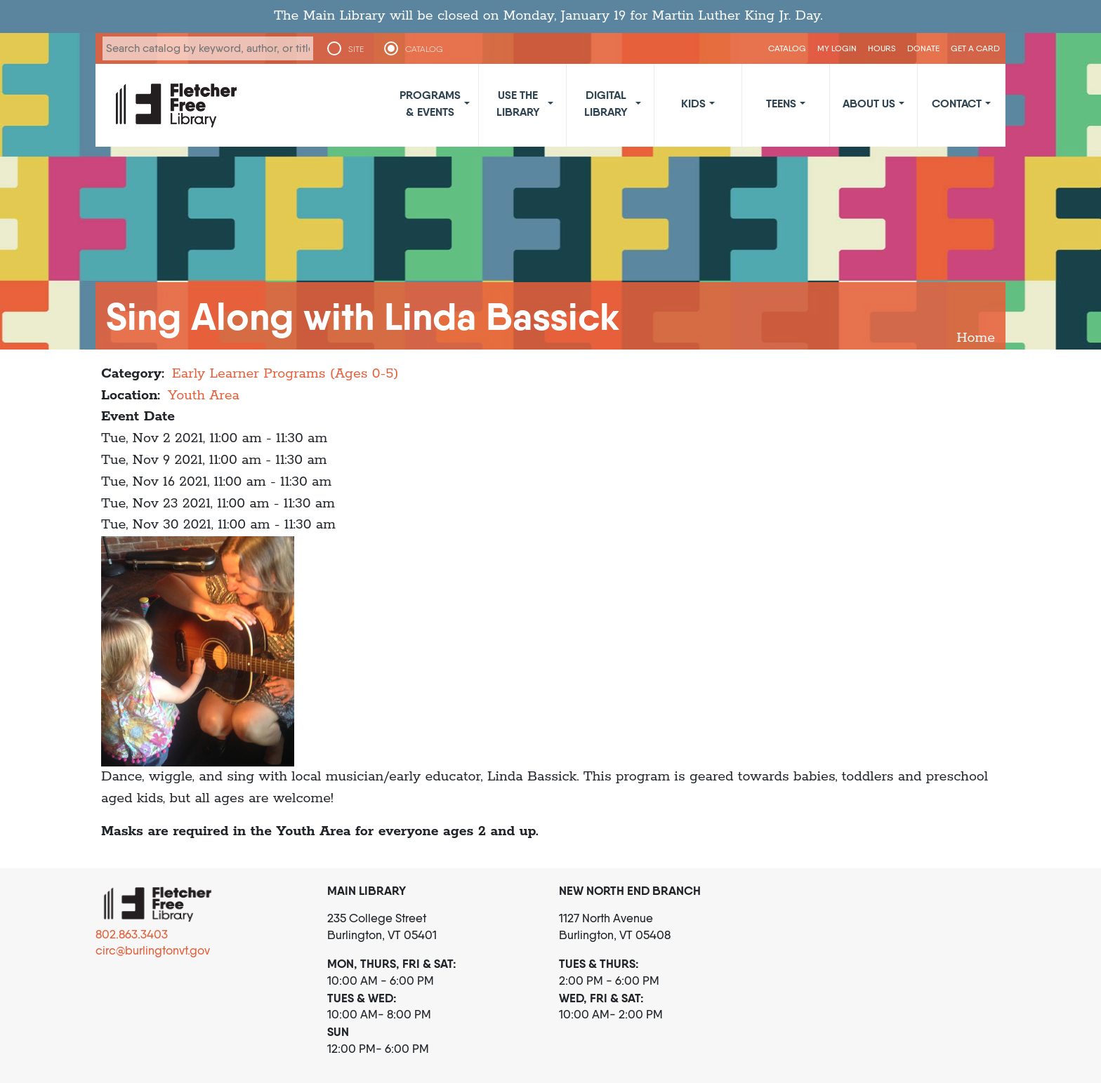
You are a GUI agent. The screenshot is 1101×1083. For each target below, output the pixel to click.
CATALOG (424, 49)
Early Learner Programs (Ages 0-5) (285, 374)
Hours (882, 48)
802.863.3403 (131, 934)
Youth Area (203, 395)
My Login (837, 48)
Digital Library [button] (606, 103)
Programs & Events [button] (430, 103)
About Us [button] (869, 103)
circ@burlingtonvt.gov (152, 950)
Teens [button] (781, 103)
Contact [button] (957, 103)
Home (975, 338)
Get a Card (975, 48)
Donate (923, 48)
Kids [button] (693, 103)
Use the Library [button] (518, 103)
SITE (356, 49)
